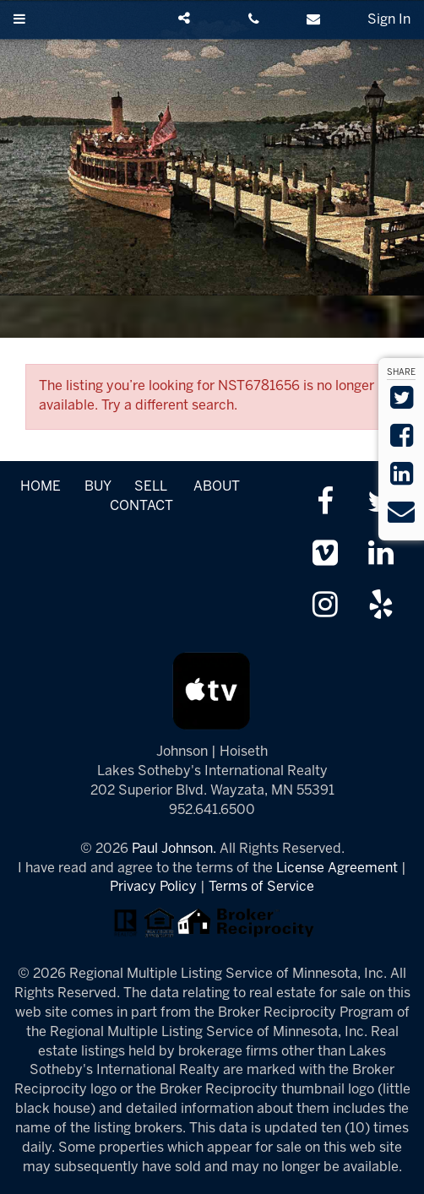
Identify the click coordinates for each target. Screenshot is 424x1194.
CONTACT (141, 506)
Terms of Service (261, 887)
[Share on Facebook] (401, 441)
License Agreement (337, 868)
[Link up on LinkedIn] (381, 555)
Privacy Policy (153, 887)
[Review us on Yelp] (381, 606)
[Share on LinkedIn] (401, 479)
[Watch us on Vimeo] (325, 555)
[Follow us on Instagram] (325, 606)
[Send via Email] (401, 517)
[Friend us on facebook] (325, 503)
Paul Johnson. (174, 849)
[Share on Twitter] (401, 403)
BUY (97, 486)
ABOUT (216, 486)
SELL (150, 486)
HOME (40, 486)
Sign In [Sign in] (388, 20)
